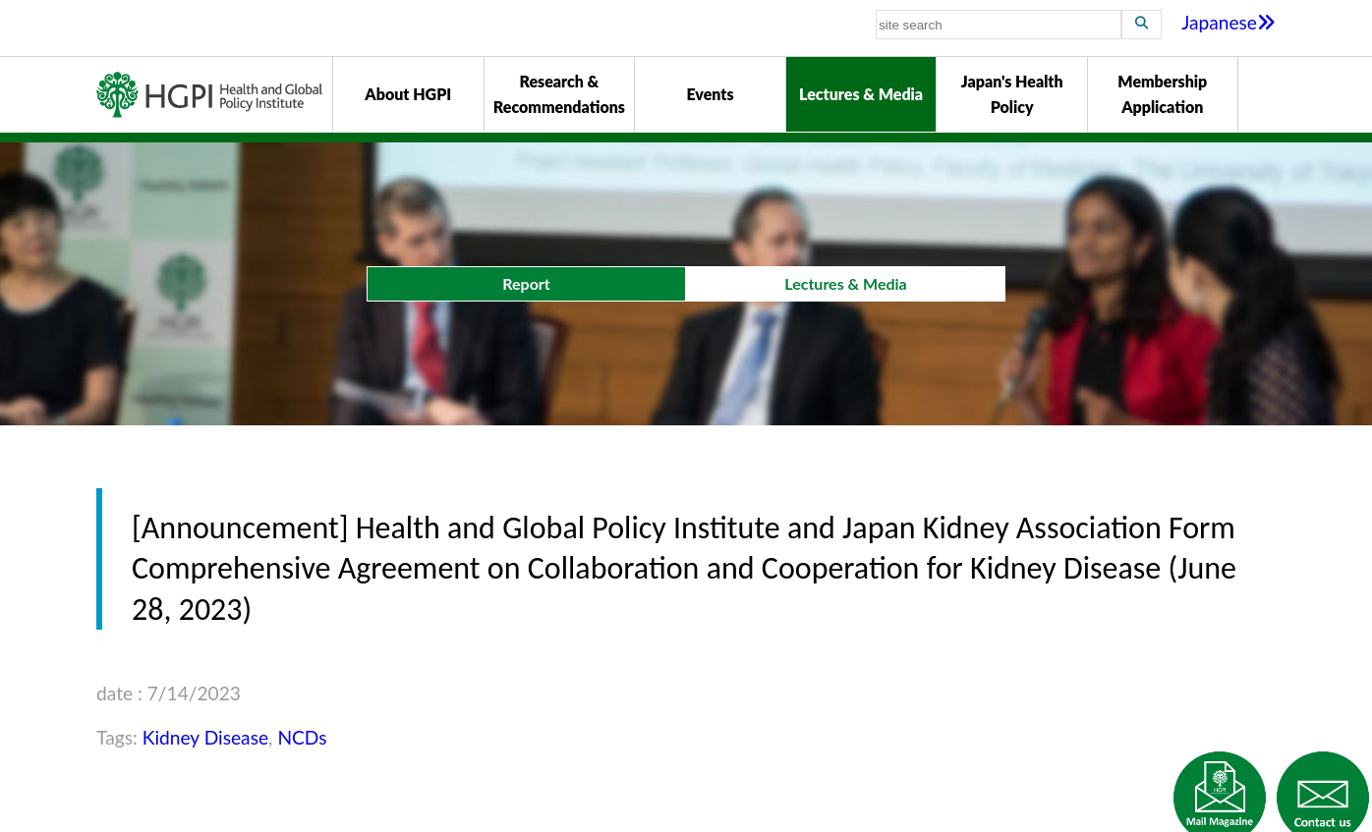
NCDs (301, 737)
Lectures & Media (861, 93)
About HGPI (408, 93)
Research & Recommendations (559, 94)
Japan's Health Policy (1012, 94)
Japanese (1228, 22)
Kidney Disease (205, 737)
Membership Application (1162, 94)
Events (709, 93)
